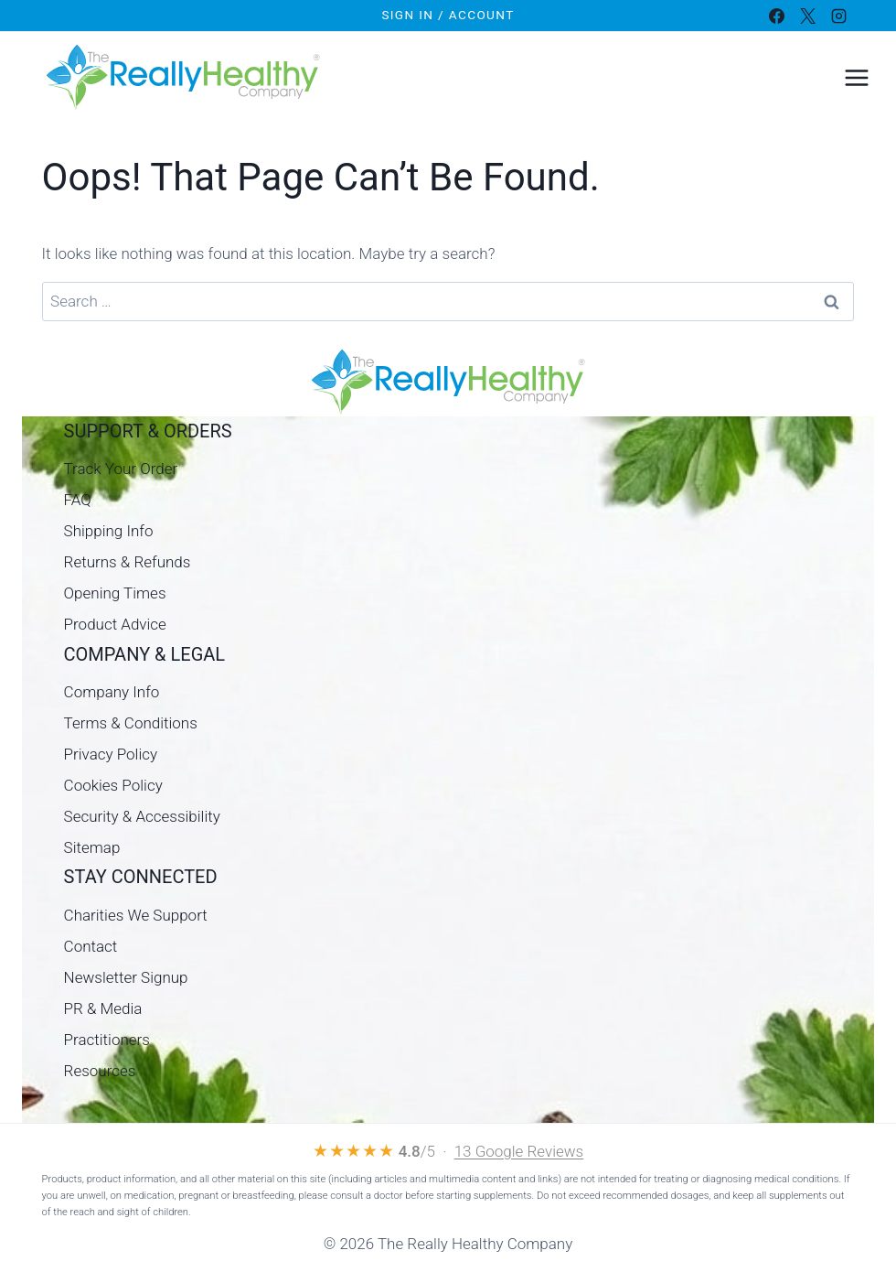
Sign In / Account (447, 14)
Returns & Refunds (127, 562)
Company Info (112, 692)
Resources (100, 1071)
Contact (91, 946)
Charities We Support (136, 915)
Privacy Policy (111, 754)
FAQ (77, 499)
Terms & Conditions (130, 723)
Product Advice (115, 624)
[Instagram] (838, 15)
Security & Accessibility (142, 816)
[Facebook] (776, 15)
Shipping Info (109, 531)
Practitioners (107, 1039)
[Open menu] (856, 77)
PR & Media (103, 1008)
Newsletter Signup (126, 977)
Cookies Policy (113, 785)
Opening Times (115, 593)
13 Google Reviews (519, 1151)
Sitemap (92, 847)
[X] (807, 15)
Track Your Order (121, 468)
